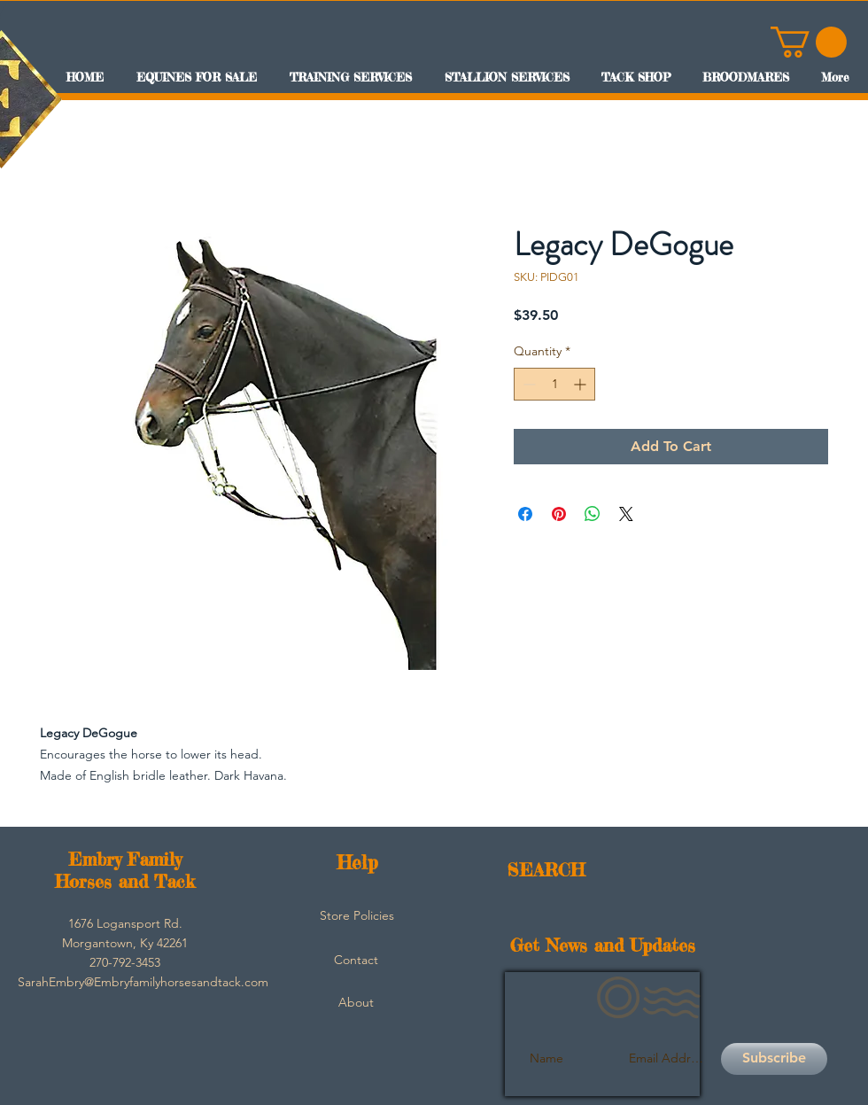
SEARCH (546, 870)
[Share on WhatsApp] (592, 514)
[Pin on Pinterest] (559, 514)
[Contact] (356, 960)
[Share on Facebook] (525, 514)
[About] (356, 1003)
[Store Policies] (357, 916)
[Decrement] (527, 384)
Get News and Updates (602, 945)
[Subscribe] (774, 1059)
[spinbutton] (554, 384)
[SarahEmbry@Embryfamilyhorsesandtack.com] (143, 982)
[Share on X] (626, 514)
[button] (809, 42)
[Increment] (581, 384)
